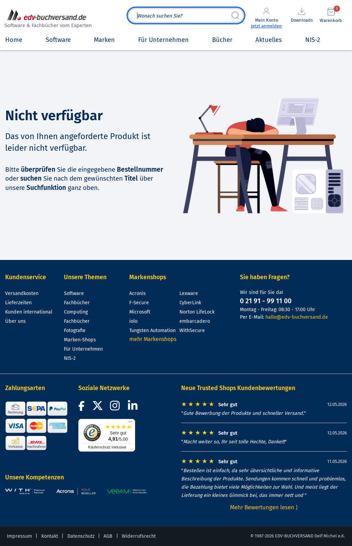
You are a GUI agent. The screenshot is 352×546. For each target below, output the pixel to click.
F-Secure (139, 303)
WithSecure (192, 330)
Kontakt (49, 536)
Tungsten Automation (152, 330)
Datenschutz (81, 536)
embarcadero (194, 321)
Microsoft (139, 312)
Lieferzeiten (18, 303)
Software (74, 293)
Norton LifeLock (196, 312)
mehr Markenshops (152, 339)
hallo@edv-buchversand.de (296, 317)
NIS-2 (70, 358)
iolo (133, 321)
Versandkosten (21, 293)
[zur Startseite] (47, 19)
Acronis (137, 293)
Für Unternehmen (83, 349)
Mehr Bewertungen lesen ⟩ (264, 507)
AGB (107, 536)
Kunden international (28, 312)
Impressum (19, 536)
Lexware (188, 293)
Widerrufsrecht (139, 536)
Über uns (15, 321)
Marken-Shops (80, 340)
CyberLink (190, 303)
